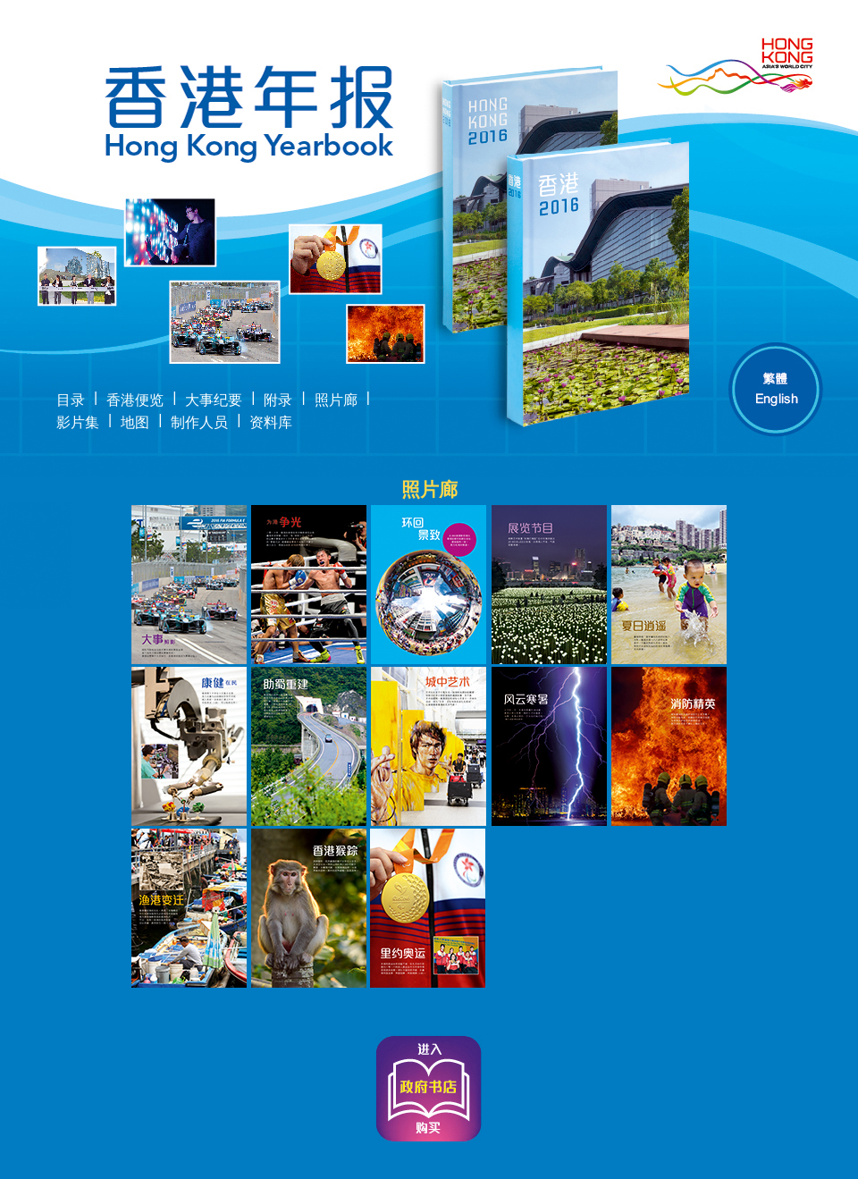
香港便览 (135, 400)
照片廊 (336, 400)
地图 (135, 422)
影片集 (77, 422)
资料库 (270, 422)
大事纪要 (213, 400)
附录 (278, 400)
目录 (70, 400)
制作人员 (199, 422)
